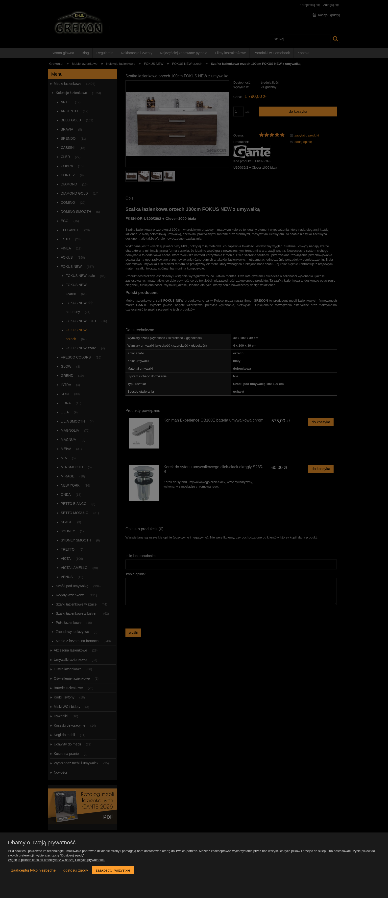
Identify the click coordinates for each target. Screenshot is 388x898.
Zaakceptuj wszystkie (113, 870)
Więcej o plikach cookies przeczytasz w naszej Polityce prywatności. (56, 860)
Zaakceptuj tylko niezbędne (33, 870)
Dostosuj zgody (75, 870)
